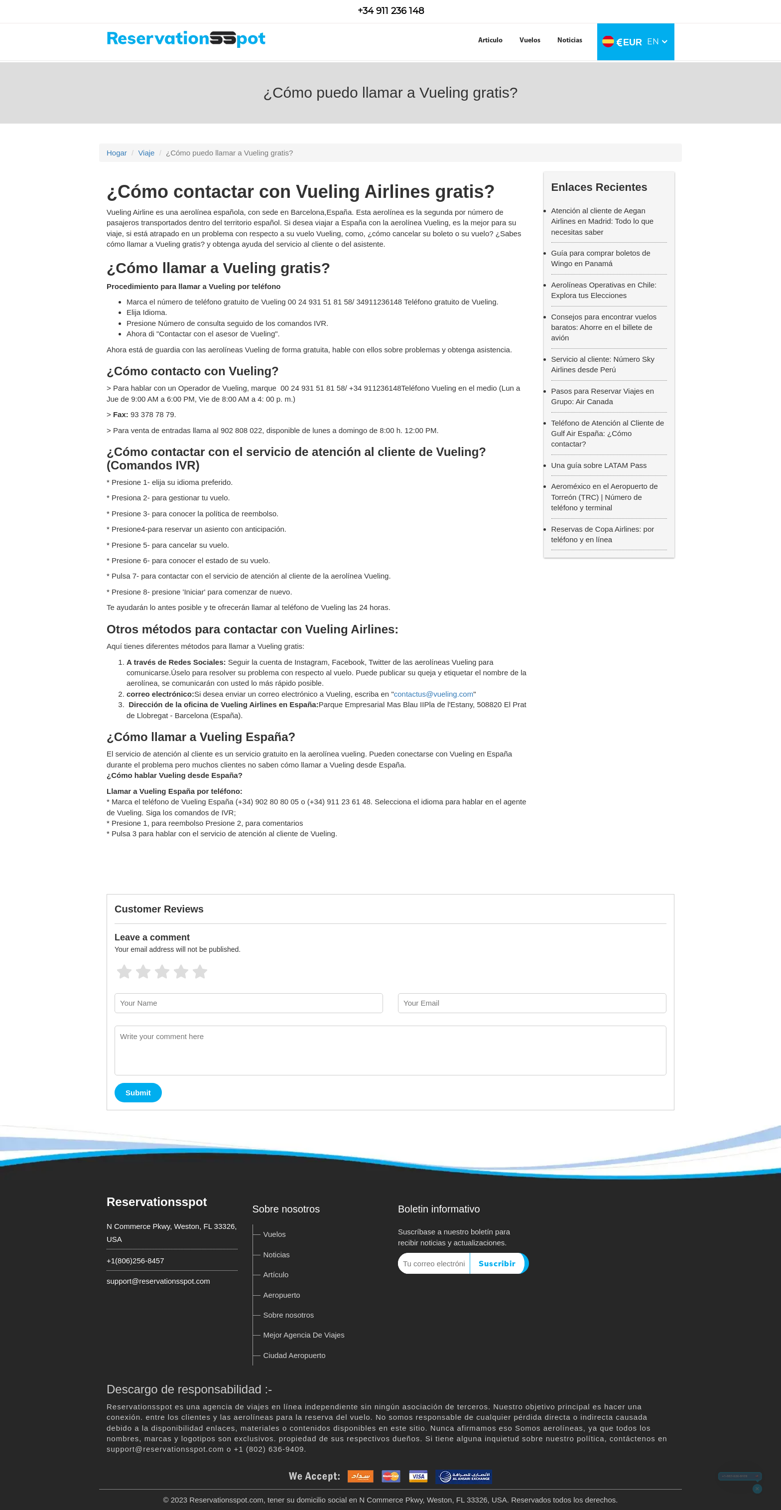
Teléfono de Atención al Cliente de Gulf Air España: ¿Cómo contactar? (607, 434)
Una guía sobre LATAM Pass (599, 465)
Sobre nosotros (288, 1315)
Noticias (569, 40)
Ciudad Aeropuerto (294, 1355)
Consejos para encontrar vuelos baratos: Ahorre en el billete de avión (604, 327)
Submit (138, 1092)
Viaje (146, 153)
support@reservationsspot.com (158, 1281)
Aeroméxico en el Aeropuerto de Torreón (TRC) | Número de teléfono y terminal (604, 497)
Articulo (490, 40)
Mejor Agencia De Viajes (304, 1335)
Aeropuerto (281, 1295)
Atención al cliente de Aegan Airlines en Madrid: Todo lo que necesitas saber (602, 221)
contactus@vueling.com (433, 694)
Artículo (276, 1274)
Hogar (117, 153)
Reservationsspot (157, 1201)
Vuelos (530, 40)
